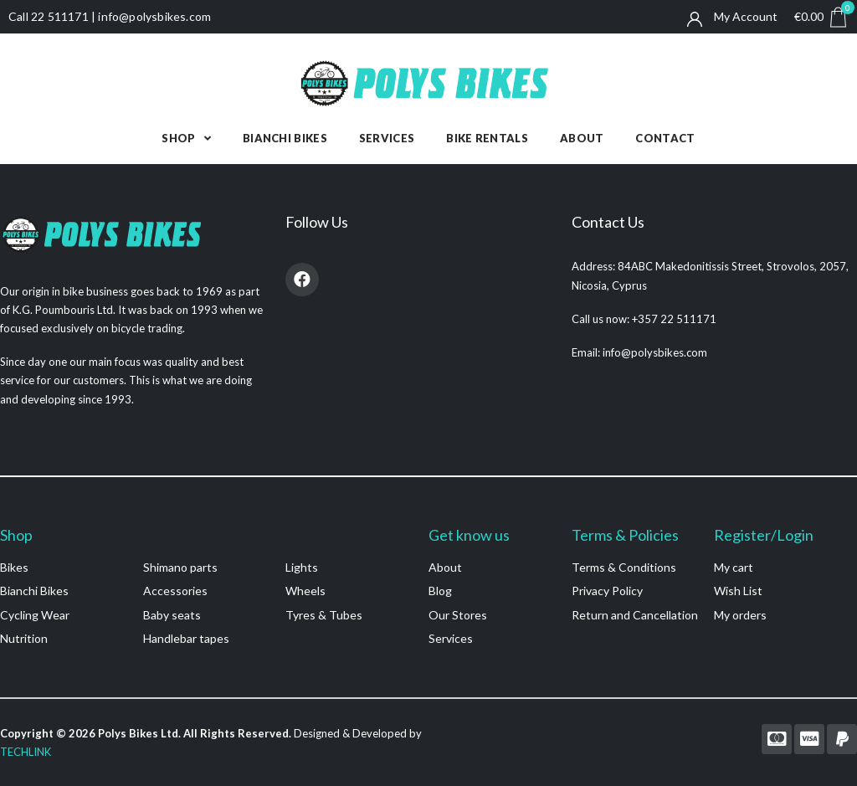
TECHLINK (25, 751)
